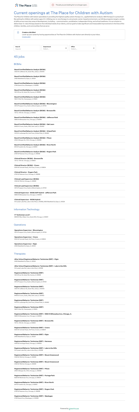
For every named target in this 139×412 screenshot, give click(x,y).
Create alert (26, 37)
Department (47, 47)
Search (17, 47)
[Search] (27, 49)
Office (73, 47)
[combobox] (43, 49)
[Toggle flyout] (66, 48)
